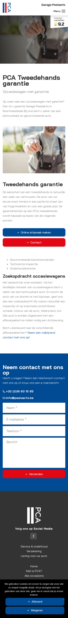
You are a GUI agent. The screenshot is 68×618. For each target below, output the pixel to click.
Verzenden (36, 474)
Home (34, 566)
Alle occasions (34, 575)
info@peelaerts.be (18, 398)
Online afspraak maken (36, 232)
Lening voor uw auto (34, 556)
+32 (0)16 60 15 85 (18, 391)
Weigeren (37, 610)
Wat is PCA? (34, 571)
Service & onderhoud (34, 546)
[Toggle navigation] (63, 11)
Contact (36, 242)
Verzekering (34, 551)
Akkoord (37, 601)
